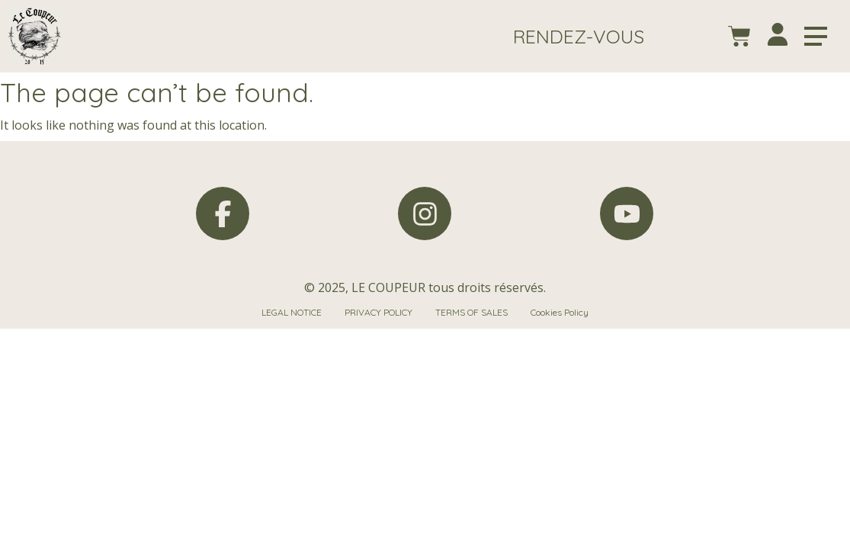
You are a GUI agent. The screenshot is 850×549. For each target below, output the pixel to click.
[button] (578, 36)
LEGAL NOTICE (291, 312)
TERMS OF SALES (471, 312)
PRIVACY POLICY (378, 312)
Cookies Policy (560, 312)
